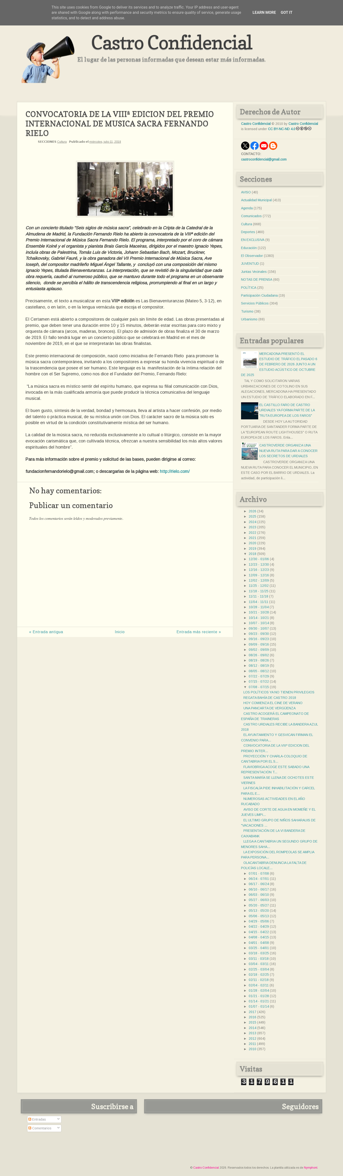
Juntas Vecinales (254, 272)
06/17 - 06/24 (259, 884)
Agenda (247, 208)
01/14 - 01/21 (259, 1001)
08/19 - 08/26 (259, 660)
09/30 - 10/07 (259, 628)
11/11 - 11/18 (258, 596)
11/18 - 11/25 (258, 591)
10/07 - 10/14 (259, 623)
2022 (252, 532)
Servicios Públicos (255, 303)
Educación (249, 248)
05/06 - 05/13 (259, 916)
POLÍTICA (248, 287)
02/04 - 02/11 (259, 985)
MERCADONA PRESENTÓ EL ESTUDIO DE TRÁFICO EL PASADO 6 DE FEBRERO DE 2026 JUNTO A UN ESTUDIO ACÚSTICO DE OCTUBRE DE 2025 (279, 364)
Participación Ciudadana (259, 295)
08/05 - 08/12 (259, 671)
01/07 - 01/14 (259, 1006)
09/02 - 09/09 (259, 650)
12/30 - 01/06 (259, 559)
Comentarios (39, 1128)
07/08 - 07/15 (259, 687)
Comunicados (251, 216)
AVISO (246, 192)
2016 (252, 1017)
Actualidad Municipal (256, 200)
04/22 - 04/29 (259, 926)
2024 (252, 522)
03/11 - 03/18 (259, 958)
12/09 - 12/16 (259, 575)
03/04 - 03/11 (259, 964)
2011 (252, 1044)
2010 (252, 1049)
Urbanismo (249, 319)
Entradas (37, 1119)
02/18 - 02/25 (259, 974)
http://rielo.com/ (175, 471)
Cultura (62, 141)
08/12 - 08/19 (259, 665)
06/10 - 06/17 (259, 889)
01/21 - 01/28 (259, 996)
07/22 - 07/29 (259, 676)
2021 (252, 538)
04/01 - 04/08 (259, 943)
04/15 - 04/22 (259, 932)
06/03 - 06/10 (259, 895)
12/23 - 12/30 (259, 564)
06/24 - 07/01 (259, 879)
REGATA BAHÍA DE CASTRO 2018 (269, 698)
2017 (252, 1012)
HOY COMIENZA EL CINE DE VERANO (273, 703)
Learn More (264, 12)
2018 (252, 554)
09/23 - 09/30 (259, 634)
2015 (252, 1022)
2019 (252, 548)
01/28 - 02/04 (259, 990)
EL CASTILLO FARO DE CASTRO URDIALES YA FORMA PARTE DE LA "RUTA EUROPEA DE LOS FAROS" (287, 410)
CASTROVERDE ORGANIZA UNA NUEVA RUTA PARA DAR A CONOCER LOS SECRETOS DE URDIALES (288, 450)
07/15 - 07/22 (259, 681)
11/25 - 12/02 (259, 586)
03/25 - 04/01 (259, 948)
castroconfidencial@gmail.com (264, 159)
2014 (252, 1028)
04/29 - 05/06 (259, 921)
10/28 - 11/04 (259, 607)
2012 (252, 1038)
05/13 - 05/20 (259, 910)
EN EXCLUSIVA (252, 240)
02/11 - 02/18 (259, 980)
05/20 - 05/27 (259, 905)
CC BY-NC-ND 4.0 (281, 129)
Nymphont (310, 1167)
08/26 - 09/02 (259, 655)
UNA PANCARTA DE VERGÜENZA (269, 708)
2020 (252, 543)
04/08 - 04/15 (259, 937)
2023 (252, 527)
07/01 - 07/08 (259, 873)
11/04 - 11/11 (258, 602)
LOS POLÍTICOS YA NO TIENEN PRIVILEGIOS (278, 692)
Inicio (120, 632)
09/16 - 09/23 (259, 639)
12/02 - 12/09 (259, 580)
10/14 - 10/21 (259, 618)
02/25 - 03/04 (259, 969)
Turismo (247, 311)
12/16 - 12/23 (259, 570)
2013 (252, 1033)
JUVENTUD (250, 263)
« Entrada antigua (46, 632)
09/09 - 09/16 (259, 644)
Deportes (248, 232)
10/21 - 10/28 (259, 612)
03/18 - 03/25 (259, 953)
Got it (286, 12)
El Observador (252, 256)
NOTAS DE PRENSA (256, 279)
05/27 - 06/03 (259, 900)
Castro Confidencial (171, 42)
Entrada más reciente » (199, 632)
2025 (252, 516)
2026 (252, 511)
